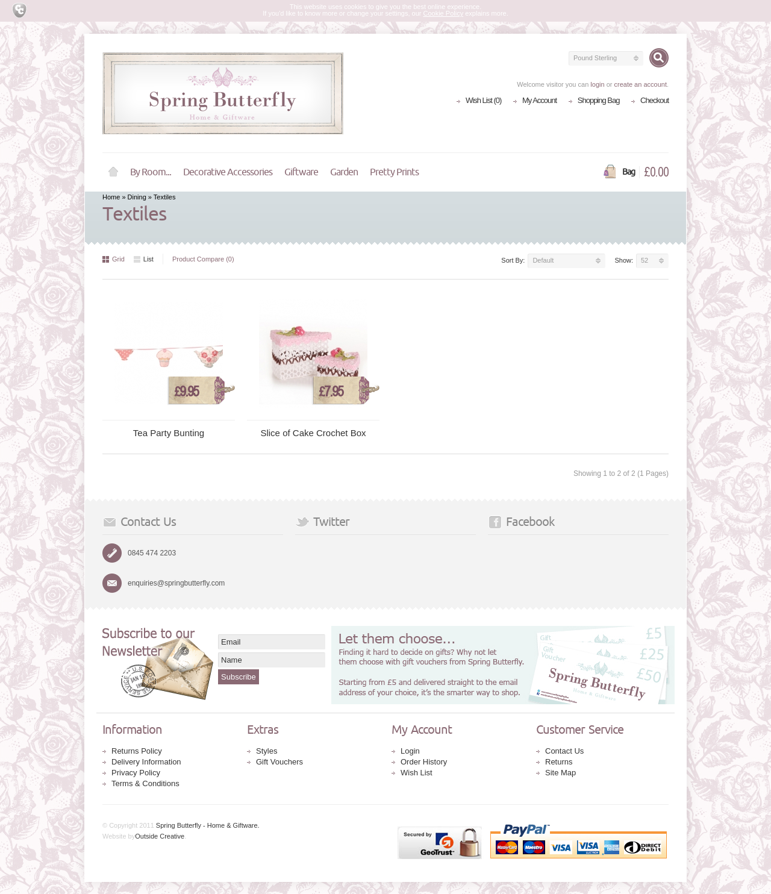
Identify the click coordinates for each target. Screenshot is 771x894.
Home (113, 172)
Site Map (560, 772)
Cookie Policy (443, 13)
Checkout (654, 100)
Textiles (165, 197)
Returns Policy (136, 750)
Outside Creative (159, 836)
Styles (266, 750)
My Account (539, 100)
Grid (113, 259)
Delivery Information (146, 761)
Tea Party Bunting (168, 433)
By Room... (150, 172)
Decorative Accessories (227, 172)
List (144, 259)
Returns (559, 761)
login (597, 84)
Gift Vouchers (279, 761)
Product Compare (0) (203, 259)
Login (410, 750)
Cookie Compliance (21, 10)
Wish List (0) (483, 100)
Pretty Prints (394, 172)
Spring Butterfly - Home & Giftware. (208, 825)
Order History (424, 761)
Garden (344, 172)
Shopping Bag (599, 100)
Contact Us (564, 750)
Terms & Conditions (145, 783)
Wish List (416, 772)
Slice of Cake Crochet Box (313, 433)
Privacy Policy (135, 772)
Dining (137, 197)
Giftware (301, 172)
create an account (640, 84)
